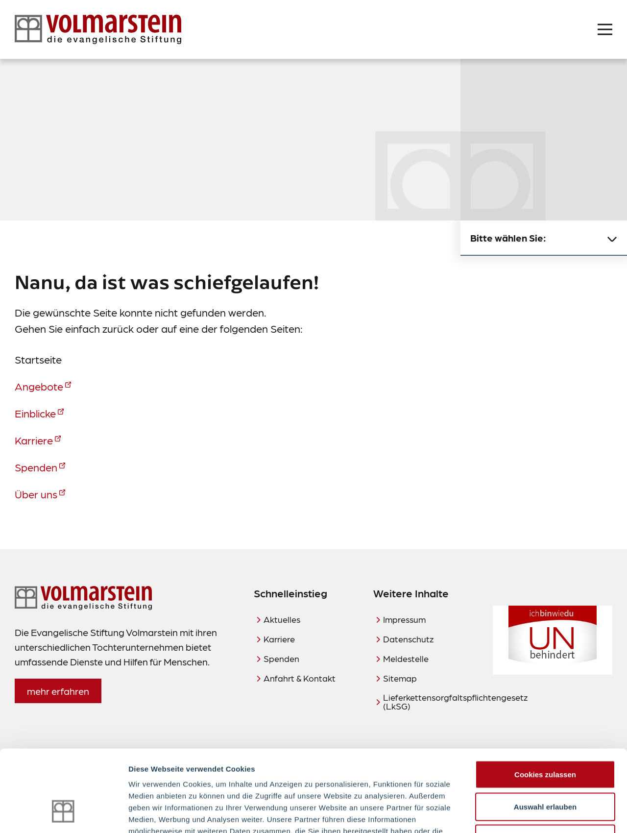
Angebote (39, 385)
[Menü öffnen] (605, 29)
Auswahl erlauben (545, 737)
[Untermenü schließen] (612, 238)
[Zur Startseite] (98, 29)
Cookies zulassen (545, 704)
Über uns (36, 493)
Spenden (36, 466)
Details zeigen (521, 813)
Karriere (34, 439)
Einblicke (35, 412)
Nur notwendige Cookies (545, 768)
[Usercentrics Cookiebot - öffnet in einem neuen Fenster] (63, 814)
